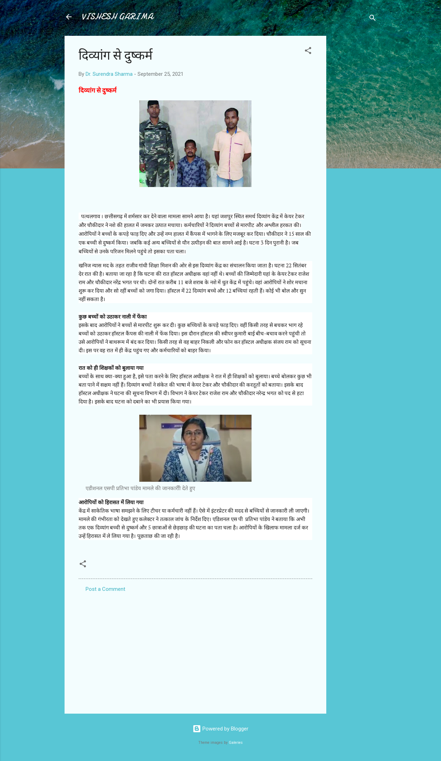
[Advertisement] (354, 141)
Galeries (236, 742)
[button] (308, 51)
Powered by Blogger (220, 729)
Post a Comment (105, 589)
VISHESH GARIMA (117, 16)
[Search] (372, 19)
